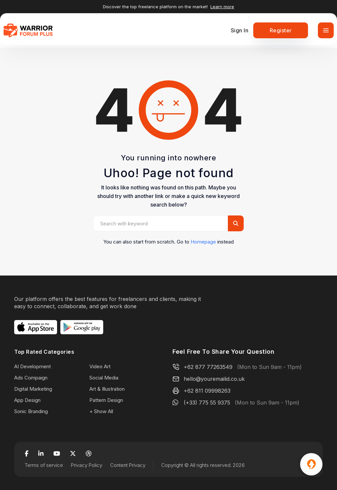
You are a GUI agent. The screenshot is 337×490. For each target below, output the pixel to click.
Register (281, 30)
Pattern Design (106, 400)
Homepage (203, 242)
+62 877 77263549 (208, 367)
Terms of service (44, 465)
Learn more (222, 6)
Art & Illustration (107, 389)
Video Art (99, 366)
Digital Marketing (33, 389)
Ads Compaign (30, 378)
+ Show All (101, 411)
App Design (27, 400)
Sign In (240, 30)
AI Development (32, 366)
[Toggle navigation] (326, 30)
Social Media (103, 378)
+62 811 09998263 (207, 390)
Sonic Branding (31, 411)
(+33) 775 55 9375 (207, 402)
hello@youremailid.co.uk (214, 379)
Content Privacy (127, 465)
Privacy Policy (86, 465)
